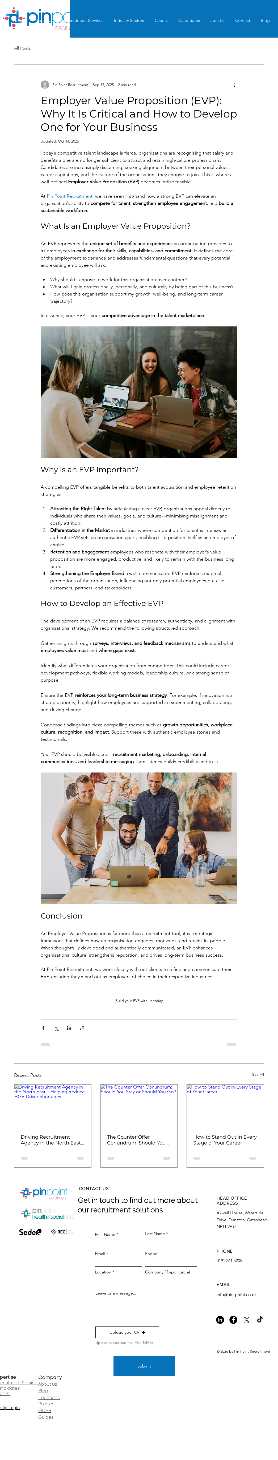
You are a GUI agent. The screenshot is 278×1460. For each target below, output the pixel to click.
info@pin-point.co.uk (237, 1294)
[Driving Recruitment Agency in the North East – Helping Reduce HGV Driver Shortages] (52, 1106)
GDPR (44, 1410)
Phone (151, 1254)
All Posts (22, 48)
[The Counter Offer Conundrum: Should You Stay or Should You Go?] (139, 1106)
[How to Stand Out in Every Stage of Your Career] (225, 1106)
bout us (49, 1384)
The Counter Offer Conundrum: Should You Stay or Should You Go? (136, 1140)
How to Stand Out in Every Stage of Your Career (225, 1140)
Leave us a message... (115, 1293)
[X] (247, 1320)
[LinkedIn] (220, 1320)
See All (258, 1074)
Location (103, 1272)
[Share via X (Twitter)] (56, 1028)
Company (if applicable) (167, 1272)
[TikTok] (260, 1320)
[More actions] (234, 85)
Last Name (155, 1234)
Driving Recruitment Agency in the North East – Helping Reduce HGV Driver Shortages (53, 1140)
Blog (43, 1390)
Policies (46, 1403)
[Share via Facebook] (43, 1028)
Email (100, 1254)
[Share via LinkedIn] (69, 1028)
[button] (127, 1332)
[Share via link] (82, 1028)
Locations (49, 1397)
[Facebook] (233, 1320)
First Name (105, 1234)
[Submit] (144, 1366)
